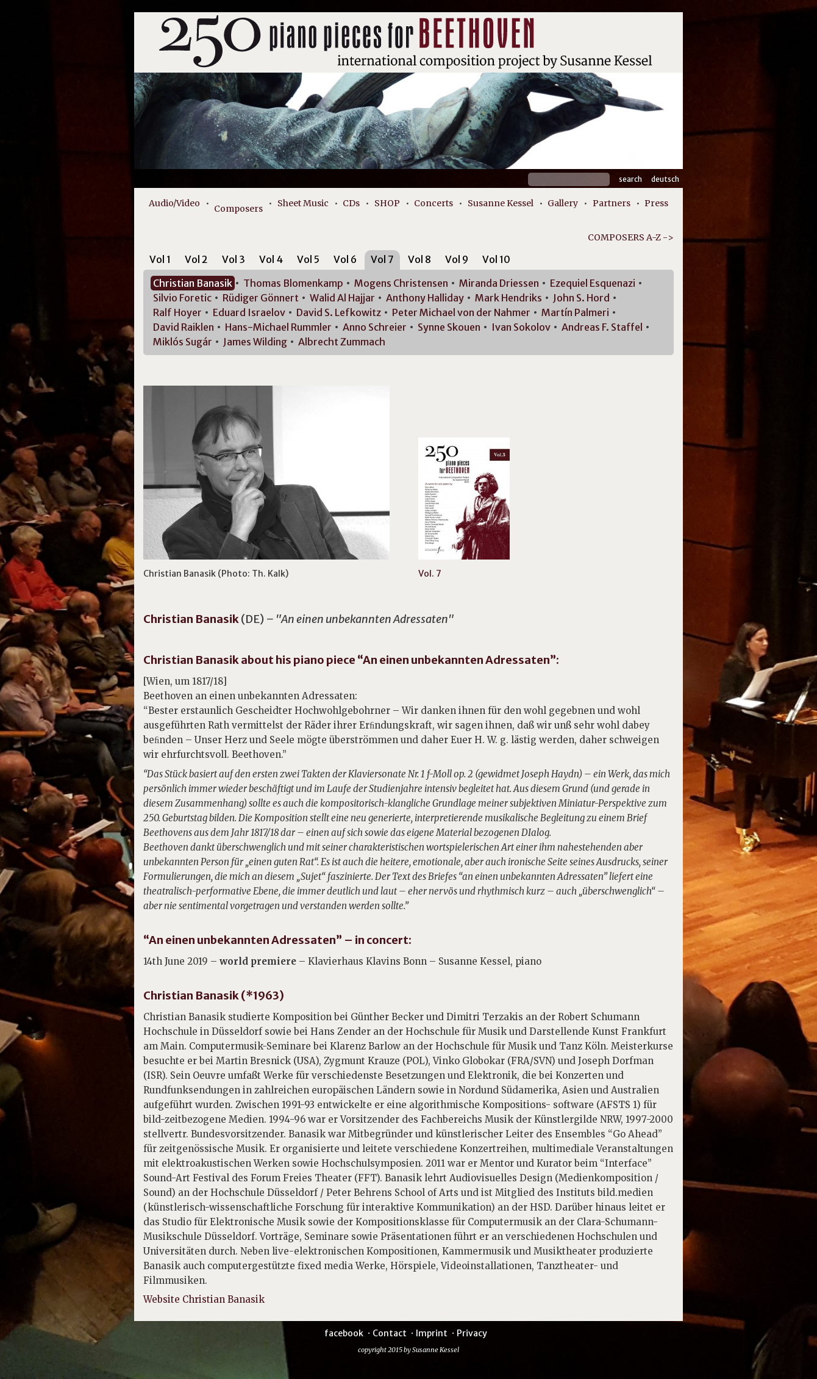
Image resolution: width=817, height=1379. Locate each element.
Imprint (432, 1333)
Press (656, 203)
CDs (351, 203)
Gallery (563, 203)
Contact (390, 1333)
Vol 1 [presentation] (160, 259)
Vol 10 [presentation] (496, 259)
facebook (343, 1333)
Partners (611, 203)
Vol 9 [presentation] (456, 259)
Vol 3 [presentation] (233, 259)
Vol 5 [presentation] (308, 259)
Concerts (433, 203)
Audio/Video (174, 203)
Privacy (472, 1333)
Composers (238, 208)
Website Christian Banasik (204, 1299)
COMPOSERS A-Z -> (631, 237)
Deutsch (665, 179)
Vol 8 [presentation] (419, 259)
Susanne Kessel (500, 203)
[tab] (160, 261)
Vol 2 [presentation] (196, 259)
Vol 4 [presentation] (271, 259)
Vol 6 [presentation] (345, 259)
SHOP (387, 203)
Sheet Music (303, 203)
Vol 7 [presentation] (382, 259)
